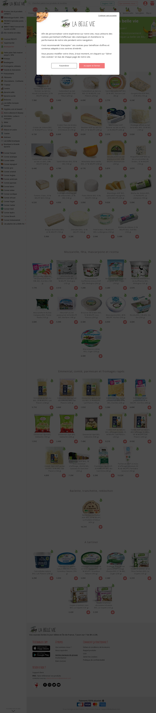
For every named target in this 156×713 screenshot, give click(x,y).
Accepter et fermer (92, 65)
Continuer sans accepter (107, 15)
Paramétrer (64, 65)
